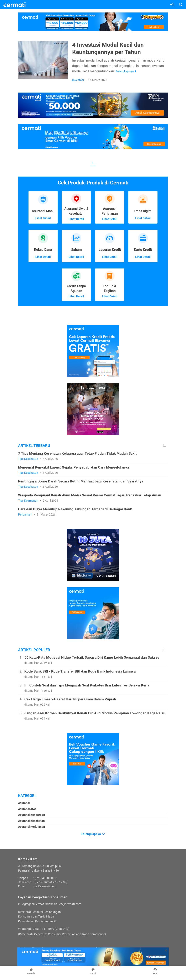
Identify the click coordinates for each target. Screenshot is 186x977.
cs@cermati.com (45, 886)
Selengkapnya (93, 834)
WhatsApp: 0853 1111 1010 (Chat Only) (43, 928)
